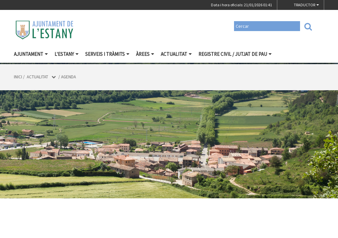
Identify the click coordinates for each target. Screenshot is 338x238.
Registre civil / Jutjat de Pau (235, 54)
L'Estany (66, 54)
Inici (18, 77)
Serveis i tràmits (107, 54)
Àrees (145, 54)
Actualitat (176, 54)
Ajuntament (31, 54)
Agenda (68, 77)
